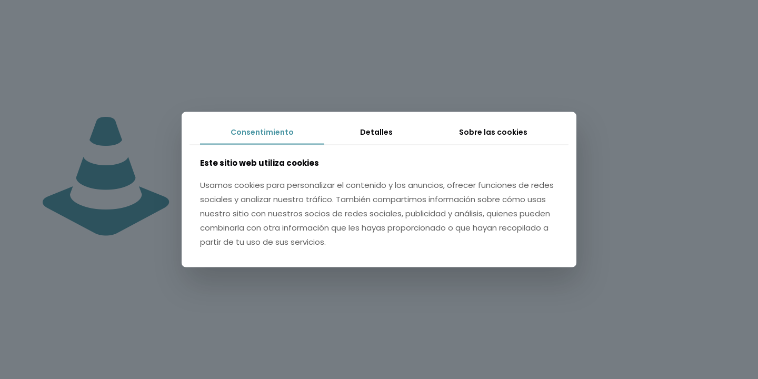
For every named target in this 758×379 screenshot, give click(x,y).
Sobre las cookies (493, 132)
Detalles (376, 132)
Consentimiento (262, 132)
